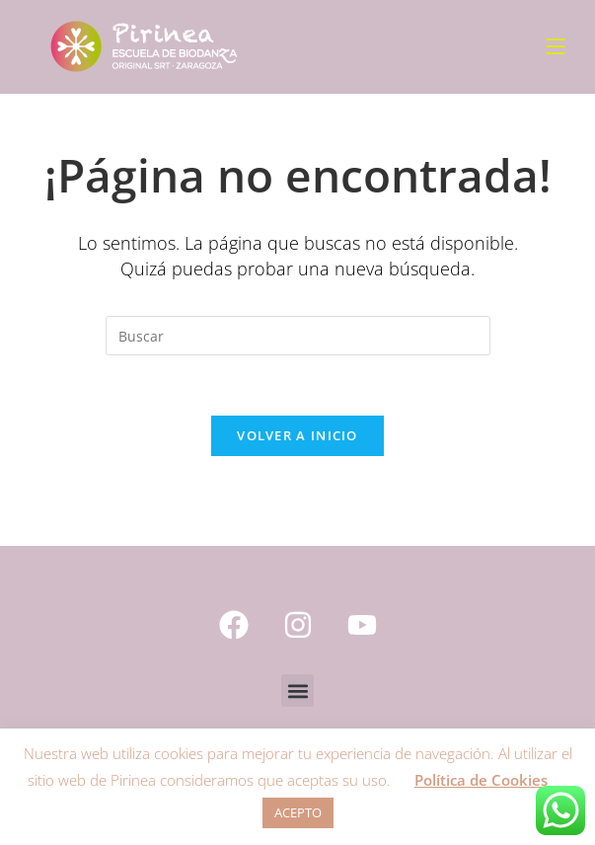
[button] (297, 690)
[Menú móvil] (555, 46)
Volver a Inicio (297, 435)
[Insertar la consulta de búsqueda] (298, 335)
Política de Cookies (481, 780)
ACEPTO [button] (298, 812)
